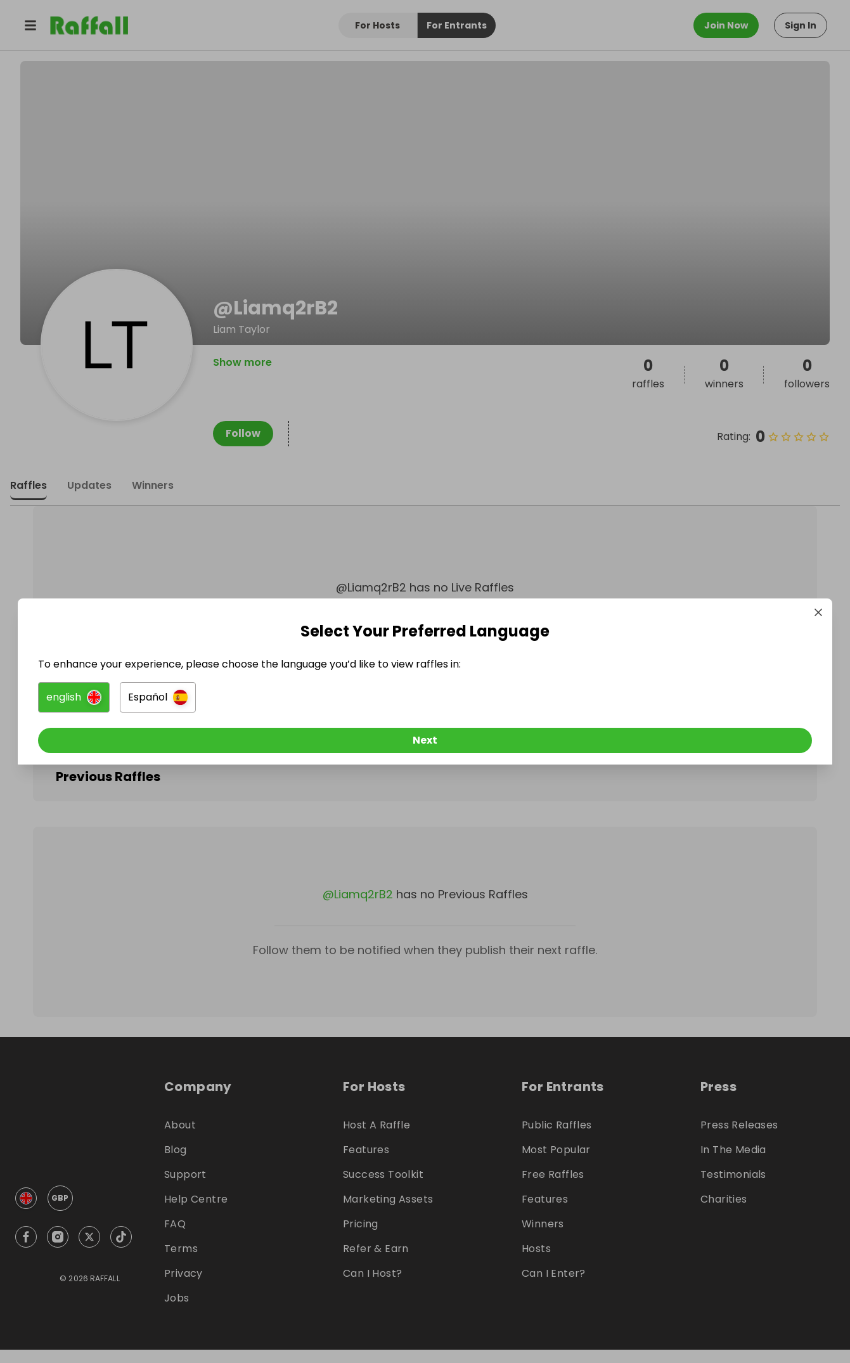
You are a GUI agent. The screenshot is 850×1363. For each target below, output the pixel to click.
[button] (283, 700)
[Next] (425, 743)
